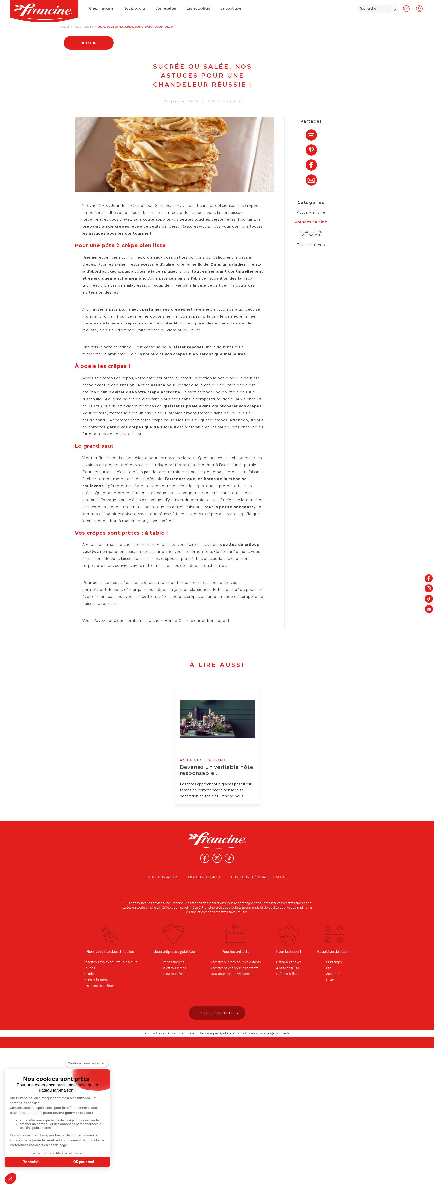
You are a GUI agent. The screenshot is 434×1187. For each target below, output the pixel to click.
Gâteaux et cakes (288, 962)
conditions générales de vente (258, 877)
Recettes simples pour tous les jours (110, 962)
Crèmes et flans (287, 974)
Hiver (330, 980)
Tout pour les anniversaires (230, 974)
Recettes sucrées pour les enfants (235, 962)
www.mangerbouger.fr (272, 1033)
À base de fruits (287, 968)
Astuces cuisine (311, 222)
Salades (89, 974)
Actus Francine (224, 101)
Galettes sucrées (173, 968)
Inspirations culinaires (311, 233)
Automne (333, 974)
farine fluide (197, 264)
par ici (167, 551)
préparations (216, 903)
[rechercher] (377, 9)
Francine (177, 903)
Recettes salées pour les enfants (234, 968)
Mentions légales (204, 877)
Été (328, 968)
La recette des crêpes (183, 212)
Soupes (89, 968)
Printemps (334, 962)
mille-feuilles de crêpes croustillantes (190, 565)
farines (197, 903)
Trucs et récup (311, 245)
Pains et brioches (96, 980)
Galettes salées (172, 974)
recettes (222, 912)
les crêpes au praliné (174, 558)
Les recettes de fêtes (99, 986)
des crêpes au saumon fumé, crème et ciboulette (180, 582)
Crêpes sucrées (172, 962)
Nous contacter (162, 877)
